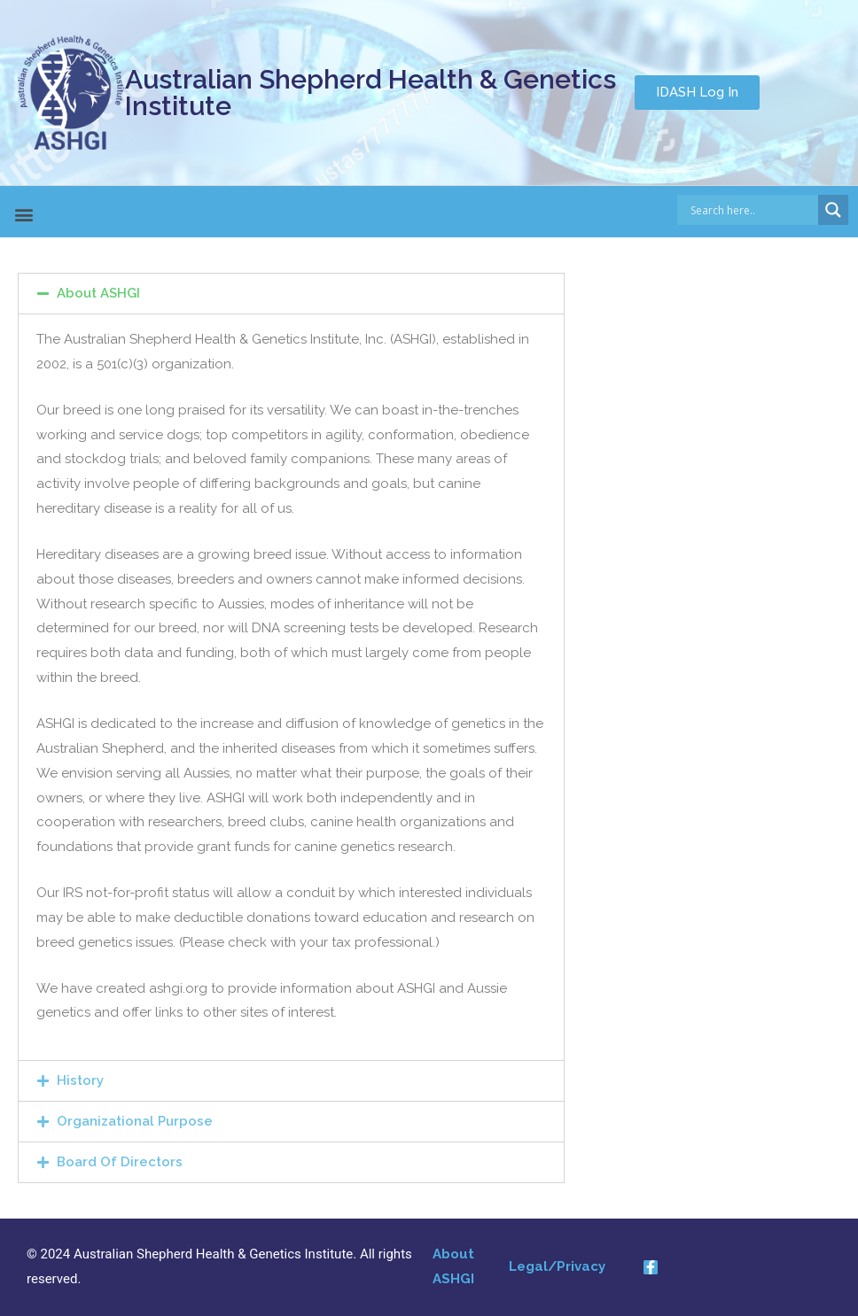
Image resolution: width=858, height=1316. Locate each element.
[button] (697, 92)
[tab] (291, 294)
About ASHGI (98, 293)
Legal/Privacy (557, 1266)
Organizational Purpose (135, 1121)
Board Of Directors (120, 1162)
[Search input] (752, 210)
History (80, 1080)
